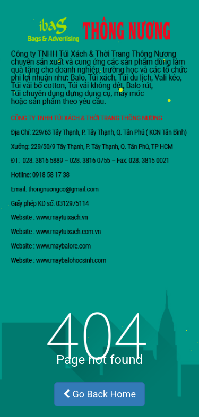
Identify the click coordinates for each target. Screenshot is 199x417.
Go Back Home (99, 394)
